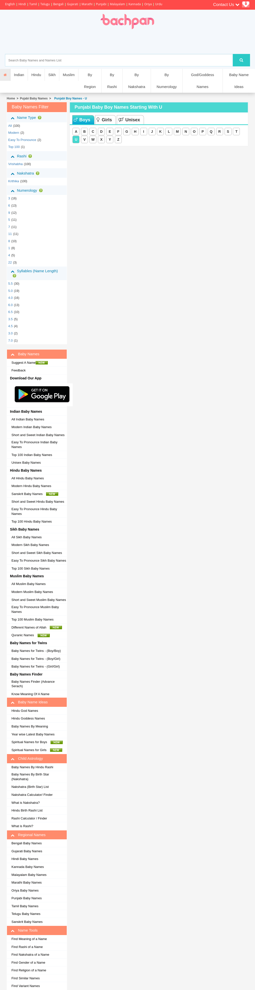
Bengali (58, 4)
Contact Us (226, 4)
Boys (82, 119)
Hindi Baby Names (24, 859)
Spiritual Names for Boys (37, 742)
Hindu (36, 75)
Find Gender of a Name (28, 962)
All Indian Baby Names (27, 419)
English (10, 4)
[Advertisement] (144, 41)
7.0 (10, 340)
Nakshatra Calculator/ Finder (32, 795)
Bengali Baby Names (26, 843)
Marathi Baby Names (26, 882)
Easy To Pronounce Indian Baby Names (34, 444)
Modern (13, 133)
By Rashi (112, 81)
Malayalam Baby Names (29, 875)
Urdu (158, 4)
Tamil (33, 4)
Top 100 (14, 147)
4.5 (10, 326)
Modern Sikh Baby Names (30, 545)
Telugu (45, 4)
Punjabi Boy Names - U (70, 98)
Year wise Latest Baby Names (33, 734)
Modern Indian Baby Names (31, 427)
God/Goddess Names (202, 81)
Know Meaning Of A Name (30, 694)
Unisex (129, 119)
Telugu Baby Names (25, 914)
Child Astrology (27, 758)
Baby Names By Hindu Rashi (32, 767)
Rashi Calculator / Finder (29, 818)
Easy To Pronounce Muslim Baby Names (35, 609)
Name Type (27, 117)
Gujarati (72, 4)
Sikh (52, 75)
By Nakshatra (136, 81)
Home (11, 98)
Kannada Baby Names (27, 867)
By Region (90, 81)
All (10, 126)
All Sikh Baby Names (26, 537)
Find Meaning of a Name (29, 939)
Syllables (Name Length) (34, 273)
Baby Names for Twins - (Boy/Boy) (36, 651)
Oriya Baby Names (25, 890)
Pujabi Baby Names (34, 98)
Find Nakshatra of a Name (30, 954)
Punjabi (101, 4)
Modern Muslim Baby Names (32, 592)
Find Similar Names (25, 978)
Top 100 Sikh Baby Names (30, 568)
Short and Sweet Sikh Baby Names (36, 553)
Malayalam (117, 4)
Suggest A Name (29, 363)
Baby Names (25, 354)
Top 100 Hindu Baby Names (31, 521)
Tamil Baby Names (24, 906)
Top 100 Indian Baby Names (31, 455)
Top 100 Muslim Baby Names (32, 619)
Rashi (22, 156)
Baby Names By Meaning (29, 726)
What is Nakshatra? (25, 803)
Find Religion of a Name (28, 970)
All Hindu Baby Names (27, 478)
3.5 (10, 319)
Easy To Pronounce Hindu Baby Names (34, 511)
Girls (104, 119)
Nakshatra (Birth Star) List (30, 787)
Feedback (18, 370)
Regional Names (28, 835)
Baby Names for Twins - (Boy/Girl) (35, 659)
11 (10, 234)
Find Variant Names (25, 986)
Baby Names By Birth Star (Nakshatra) (30, 776)
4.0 (10, 298)
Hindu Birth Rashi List (27, 810)
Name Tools (24, 930)
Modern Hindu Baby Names (31, 486)
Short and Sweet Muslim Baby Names (38, 600)
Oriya (148, 4)
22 (10, 262)
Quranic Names (30, 635)
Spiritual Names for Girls (36, 750)
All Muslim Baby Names (28, 584)
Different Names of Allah (36, 628)
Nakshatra (26, 173)
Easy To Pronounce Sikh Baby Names (38, 560)
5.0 (10, 291)
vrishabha (15, 164)
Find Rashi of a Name (27, 947)
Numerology (28, 190)
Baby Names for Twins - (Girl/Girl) (35, 666)
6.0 (10, 305)
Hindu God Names (24, 711)
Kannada (134, 4)
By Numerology (167, 81)
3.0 (10, 333)
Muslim (69, 75)
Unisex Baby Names (26, 462)
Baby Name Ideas (239, 81)
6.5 (10, 312)
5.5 (10, 283)
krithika (13, 181)
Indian (19, 75)
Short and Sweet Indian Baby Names (37, 435)
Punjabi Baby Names (26, 898)
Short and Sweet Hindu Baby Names (37, 501)
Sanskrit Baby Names (34, 494)
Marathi (87, 4)
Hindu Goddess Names (28, 718)
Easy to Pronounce (22, 140)
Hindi (22, 4)
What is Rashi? (22, 826)
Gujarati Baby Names (26, 851)
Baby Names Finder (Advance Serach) (33, 684)
